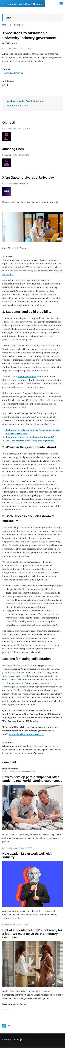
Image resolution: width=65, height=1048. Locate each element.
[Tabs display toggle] (59, 17)
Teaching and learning (12, 73)
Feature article (14, 105)
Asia (26, 105)
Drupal (16, 1039)
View (8, 18)
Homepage (19, 25)
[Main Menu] (61, 3)
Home (4, 25)
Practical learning (35, 101)
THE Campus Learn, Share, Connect (22, 4)
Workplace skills (15, 101)
